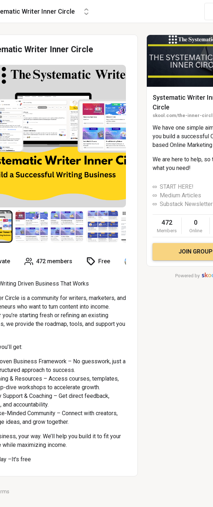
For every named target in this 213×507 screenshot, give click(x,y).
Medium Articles (180, 195)
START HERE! (177, 186)
